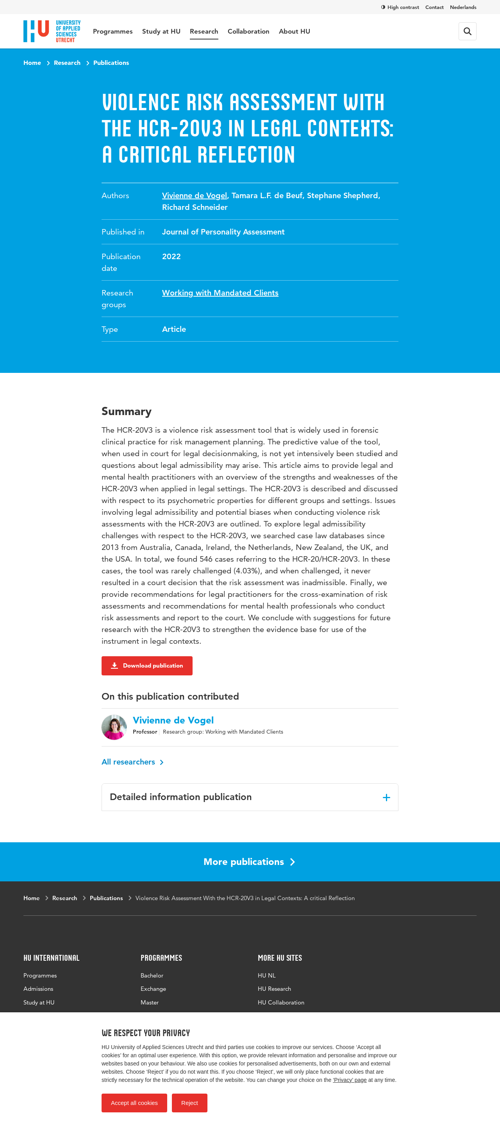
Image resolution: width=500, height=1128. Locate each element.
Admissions (38, 988)
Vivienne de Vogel (194, 195)
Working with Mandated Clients (220, 292)
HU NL (267, 975)
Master (150, 1002)
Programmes (113, 31)
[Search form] (468, 31)
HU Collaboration (281, 1002)
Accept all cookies (134, 1102)
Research (204, 31)
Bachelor (152, 975)
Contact (434, 7)
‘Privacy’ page (350, 1080)
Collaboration (249, 31)
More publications (249, 861)
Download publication (147, 665)
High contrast (400, 7)
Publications (111, 62)
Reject (189, 1102)
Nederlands (463, 7)
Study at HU (161, 31)
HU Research (274, 988)
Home (32, 62)
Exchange (153, 988)
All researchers (133, 761)
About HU (294, 31)
